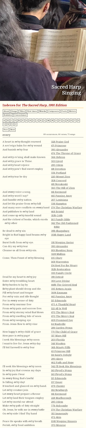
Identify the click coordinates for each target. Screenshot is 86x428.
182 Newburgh (59, 390)
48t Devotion (58, 169)
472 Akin (56, 417)
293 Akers (57, 358)
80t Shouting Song (62, 250)
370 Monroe (58, 425)
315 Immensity (59, 413)
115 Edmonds (58, 300)
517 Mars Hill (58, 335)
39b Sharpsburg (60, 231)
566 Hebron (58, 157)
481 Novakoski (59, 184)
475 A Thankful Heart (63, 304)
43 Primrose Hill (60, 351)
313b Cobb (57, 215)
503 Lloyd (57, 161)
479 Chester (58, 386)
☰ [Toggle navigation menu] (80, 6)
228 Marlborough (61, 398)
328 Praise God (60, 141)
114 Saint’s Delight (61, 355)
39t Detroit (57, 277)
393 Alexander (59, 149)
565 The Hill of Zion (63, 188)
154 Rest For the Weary (64, 265)
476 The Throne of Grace (66, 153)
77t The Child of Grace (64, 331)
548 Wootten (58, 343)
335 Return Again (61, 288)
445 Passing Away (61, 195)
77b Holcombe (59, 405)
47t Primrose (58, 145)
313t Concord (58, 180)
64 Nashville (58, 324)
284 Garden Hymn (61, 327)
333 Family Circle (61, 273)
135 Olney (56, 258)
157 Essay (56, 382)
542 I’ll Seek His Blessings (66, 366)
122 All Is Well (59, 308)
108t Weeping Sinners (64, 421)
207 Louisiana (59, 199)
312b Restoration (60, 269)
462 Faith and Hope (62, 362)
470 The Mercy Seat (62, 312)
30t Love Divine (60, 281)
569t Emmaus (59, 292)
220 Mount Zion (60, 176)
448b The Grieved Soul (64, 284)
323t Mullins (58, 254)
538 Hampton (59, 203)
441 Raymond (58, 192)
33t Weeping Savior (62, 242)
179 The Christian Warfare (66, 207)
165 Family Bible (60, 219)
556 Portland (58, 172)
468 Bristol (57, 211)
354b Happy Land (61, 234)
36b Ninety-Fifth (60, 347)
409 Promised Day (62, 320)
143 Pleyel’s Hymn (61, 370)
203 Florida (58, 339)
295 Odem (57, 165)
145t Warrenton (60, 261)
